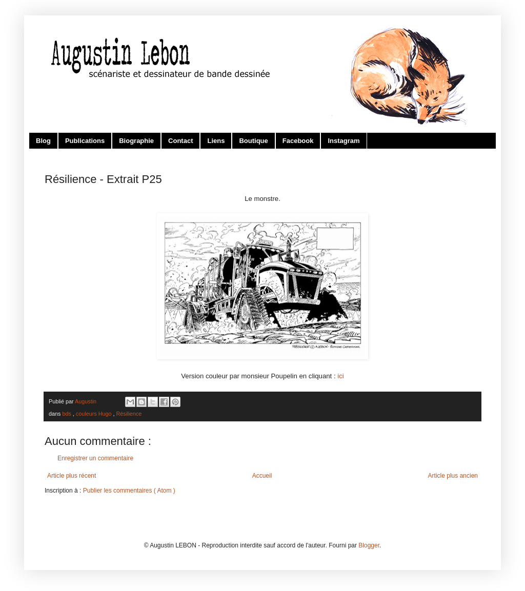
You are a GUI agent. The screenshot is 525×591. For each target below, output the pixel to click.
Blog (43, 141)
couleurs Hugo (94, 414)
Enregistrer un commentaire (95, 458)
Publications (85, 141)
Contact (180, 141)
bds (67, 414)
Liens (216, 141)
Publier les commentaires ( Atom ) (129, 490)
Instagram (343, 141)
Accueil (262, 475)
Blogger (368, 545)
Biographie (136, 141)
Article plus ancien (453, 475)
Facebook (298, 141)
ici (340, 376)
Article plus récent (71, 475)
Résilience (129, 414)
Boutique (253, 141)
